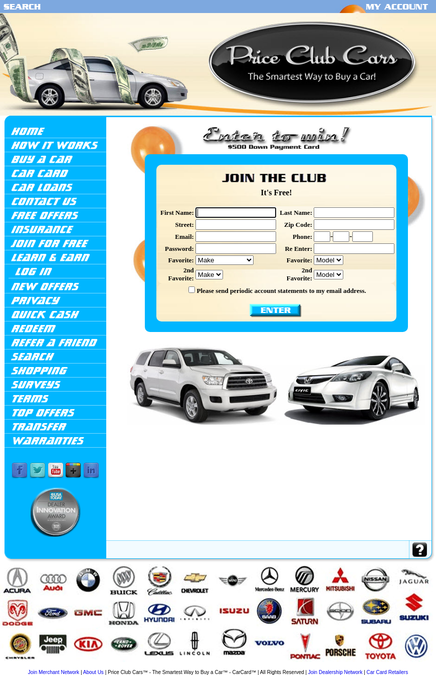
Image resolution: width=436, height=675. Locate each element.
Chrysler (95, 666)
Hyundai (145, 666)
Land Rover (202, 666)
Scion (353, 666)
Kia (190, 666)
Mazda (237, 666)
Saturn (344, 666)
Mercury (277, 666)
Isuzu (165, 666)
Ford (115, 666)
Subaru (363, 666)
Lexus (215, 666)
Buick (58, 666)
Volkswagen (397, 666)
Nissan (303, 666)
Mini (246, 666)
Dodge (107, 666)
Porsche (325, 666)
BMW (49, 666)
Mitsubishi (290, 666)
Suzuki (373, 666)
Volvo (410, 666)
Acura (28, 665)
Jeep (183, 666)
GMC (124, 666)
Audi (40, 666)
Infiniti (156, 666)
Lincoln (226, 666)
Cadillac (69, 666)
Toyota (384, 666)
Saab (335, 666)
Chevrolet (82, 666)
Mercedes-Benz (260, 666)
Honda (133, 666)
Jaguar (175, 666)
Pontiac (313, 666)
